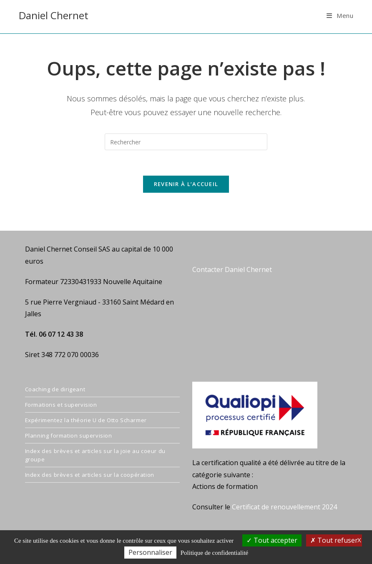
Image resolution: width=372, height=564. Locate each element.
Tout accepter (271, 540)
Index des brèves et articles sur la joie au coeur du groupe (95, 455)
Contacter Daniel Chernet (232, 269)
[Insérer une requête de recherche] (186, 141)
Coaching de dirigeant (55, 389)
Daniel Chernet (53, 15)
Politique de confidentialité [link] (214, 552)
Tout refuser (334, 540)
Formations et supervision (61, 404)
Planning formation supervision (68, 435)
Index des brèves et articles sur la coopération (89, 474)
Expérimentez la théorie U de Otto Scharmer (86, 420)
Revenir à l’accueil (186, 184)
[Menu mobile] (340, 15)
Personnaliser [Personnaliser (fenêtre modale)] (150, 552)
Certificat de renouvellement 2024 (284, 506)
